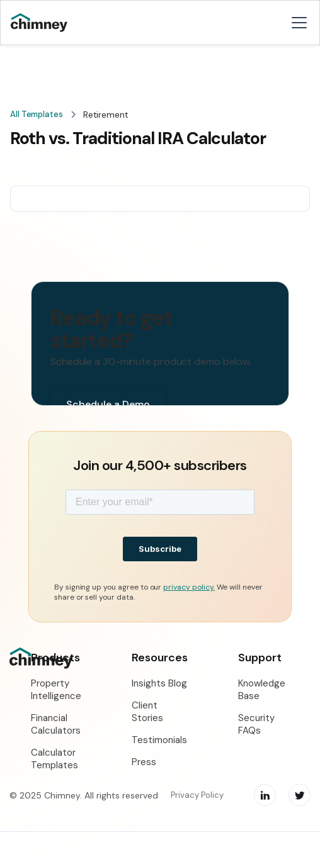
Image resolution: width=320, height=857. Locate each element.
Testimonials (159, 740)
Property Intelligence (56, 689)
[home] (48, 23)
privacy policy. (188, 587)
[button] (296, 23)
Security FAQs (256, 724)
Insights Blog (159, 683)
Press (144, 762)
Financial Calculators (56, 724)
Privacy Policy (197, 795)
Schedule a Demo (108, 404)
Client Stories (147, 711)
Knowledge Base (261, 689)
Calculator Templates (54, 758)
